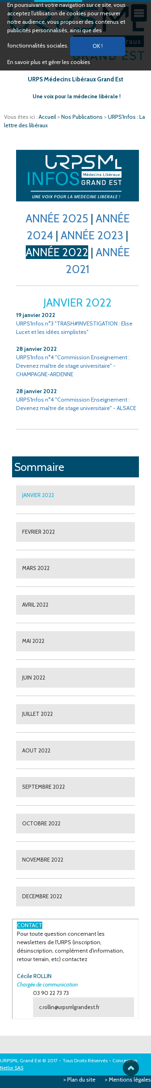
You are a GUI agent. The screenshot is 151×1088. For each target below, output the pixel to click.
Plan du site (81, 1079)
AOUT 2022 (36, 750)
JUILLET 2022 (37, 714)
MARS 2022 (36, 568)
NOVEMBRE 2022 (42, 859)
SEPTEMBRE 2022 (43, 786)
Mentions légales (130, 1079)
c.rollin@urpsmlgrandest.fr (69, 1007)
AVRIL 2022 (35, 604)
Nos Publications (82, 116)
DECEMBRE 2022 (42, 896)
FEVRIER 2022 (38, 531)
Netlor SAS (11, 1068)
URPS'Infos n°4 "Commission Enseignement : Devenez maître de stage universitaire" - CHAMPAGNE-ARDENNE (73, 366)
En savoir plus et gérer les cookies (48, 62)
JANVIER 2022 (38, 495)
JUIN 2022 (33, 677)
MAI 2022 (33, 641)
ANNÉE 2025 (57, 218)
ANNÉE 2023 (92, 235)
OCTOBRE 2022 (41, 823)
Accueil (48, 116)
